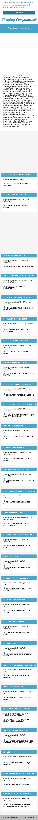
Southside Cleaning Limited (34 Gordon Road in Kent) (17, 87)
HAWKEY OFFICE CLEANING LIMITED (17, 534)
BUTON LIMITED (9, 643)
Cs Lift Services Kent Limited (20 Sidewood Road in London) (18, 97)
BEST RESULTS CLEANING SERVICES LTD (19, 404)
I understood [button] (19, 12)
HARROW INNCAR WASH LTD (14, 447)
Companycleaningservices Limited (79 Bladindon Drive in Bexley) (18, 116)
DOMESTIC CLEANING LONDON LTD (17, 362)
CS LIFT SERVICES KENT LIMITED (16, 340)
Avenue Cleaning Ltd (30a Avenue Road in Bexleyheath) (16, 119)
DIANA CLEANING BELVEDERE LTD (17, 319)
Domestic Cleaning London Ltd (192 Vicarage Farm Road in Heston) (17, 100)
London (16, 126)
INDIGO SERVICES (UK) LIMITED (16, 730)
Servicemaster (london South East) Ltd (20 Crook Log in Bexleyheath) (17, 89)
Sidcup (27, 124)
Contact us (31, 817)
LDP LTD (6, 752)
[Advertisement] (18, 52)
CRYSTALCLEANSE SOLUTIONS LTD (17, 297)
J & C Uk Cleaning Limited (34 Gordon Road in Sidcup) (17, 84)
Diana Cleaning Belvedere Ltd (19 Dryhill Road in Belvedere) (18, 94)
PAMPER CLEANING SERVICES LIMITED (18, 773)
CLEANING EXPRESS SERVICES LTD (17, 384)
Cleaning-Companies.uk (11, 76)
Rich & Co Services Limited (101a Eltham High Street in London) (16, 114)
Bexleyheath (7, 126)
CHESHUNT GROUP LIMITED (14, 621)
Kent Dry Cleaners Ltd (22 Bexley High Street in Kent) (18, 108)
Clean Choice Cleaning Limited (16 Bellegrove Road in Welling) (18, 81)
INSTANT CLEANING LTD (13, 686)
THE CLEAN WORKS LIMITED (14, 599)
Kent (22, 124)
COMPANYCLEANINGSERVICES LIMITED (19, 491)
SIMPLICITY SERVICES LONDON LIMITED (20, 665)
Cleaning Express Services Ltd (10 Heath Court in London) (18, 102)
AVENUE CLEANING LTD (12, 513)
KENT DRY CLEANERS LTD (13, 426)
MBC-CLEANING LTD (11, 556)
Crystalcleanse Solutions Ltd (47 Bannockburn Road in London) (18, 92)
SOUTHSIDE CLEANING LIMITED (16, 255)
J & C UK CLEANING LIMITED (14, 194)
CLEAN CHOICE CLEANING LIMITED (17, 174)
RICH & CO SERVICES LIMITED (15, 469)
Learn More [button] (20, 7)
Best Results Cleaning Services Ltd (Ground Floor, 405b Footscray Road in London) (18, 105)
